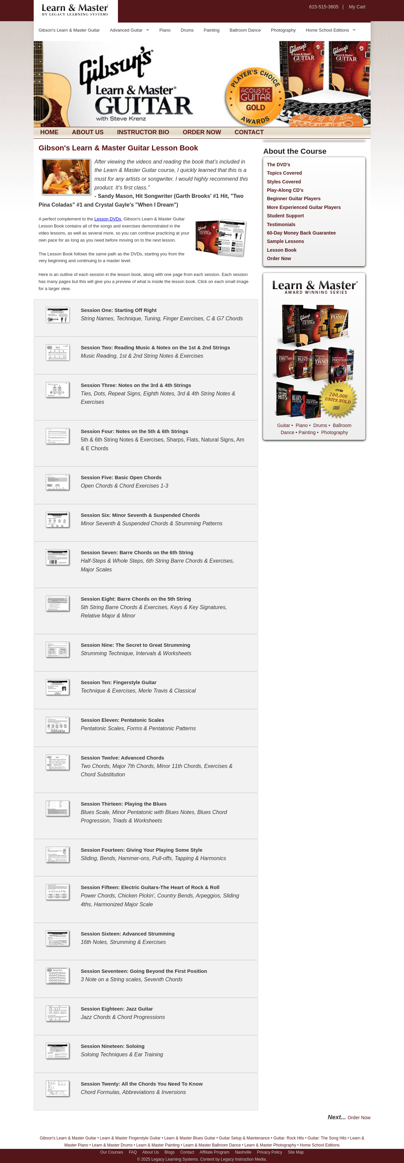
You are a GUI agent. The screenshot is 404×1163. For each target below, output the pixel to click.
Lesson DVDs (107, 218)
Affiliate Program (214, 1152)
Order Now (202, 132)
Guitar (283, 425)
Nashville (243, 1152)
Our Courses (111, 1152)
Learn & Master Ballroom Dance (212, 1145)
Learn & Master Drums (112, 1145)
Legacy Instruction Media (243, 1159)
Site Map (296, 1152)
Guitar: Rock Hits (288, 1138)
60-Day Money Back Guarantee (301, 233)
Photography (283, 30)
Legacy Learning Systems (174, 1159)
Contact (249, 132)
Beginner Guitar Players (294, 198)
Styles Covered (284, 181)
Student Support (285, 215)
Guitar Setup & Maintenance (244, 1138)
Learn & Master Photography (270, 1145)
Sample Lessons (285, 241)
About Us (88, 132)
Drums (187, 30)
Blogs (169, 1152)
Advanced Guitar (126, 30)
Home (49, 132)
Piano (164, 30)
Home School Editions (327, 30)
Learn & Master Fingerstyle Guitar (130, 1138)
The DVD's (278, 164)
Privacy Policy (269, 1152)
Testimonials (281, 224)
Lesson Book (282, 250)
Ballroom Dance (245, 30)
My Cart (357, 6)
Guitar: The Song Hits (327, 1138)
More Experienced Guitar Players (304, 207)
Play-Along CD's (285, 190)
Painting (212, 30)
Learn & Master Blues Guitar (189, 1138)
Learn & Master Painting (158, 1145)
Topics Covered (284, 173)
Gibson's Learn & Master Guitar (69, 30)
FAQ (133, 1152)
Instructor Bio (143, 132)
